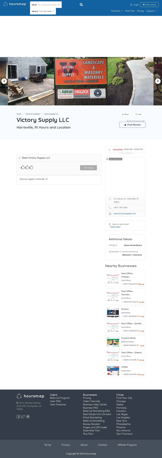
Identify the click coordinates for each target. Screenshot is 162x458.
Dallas (119, 404)
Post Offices (126, 280)
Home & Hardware (33, 114)
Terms (47, 445)
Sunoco (125, 309)
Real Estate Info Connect (97, 414)
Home (19, 114)
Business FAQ (90, 408)
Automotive (125, 313)
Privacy (66, 445)
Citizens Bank (128, 338)
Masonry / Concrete (132, 255)
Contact (102, 445)
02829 (126, 302)
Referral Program (60, 398)
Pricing (140, 11)
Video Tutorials (91, 401)
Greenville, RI (134, 360)
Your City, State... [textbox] (46, 11)
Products (115, 11)
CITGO (124, 367)
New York (121, 421)
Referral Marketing (94, 421)
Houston (121, 411)
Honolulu (121, 408)
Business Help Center (95, 404)
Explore (150, 11)
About (84, 445)
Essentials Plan (91, 430)
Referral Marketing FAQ (96, 411)
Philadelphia (123, 424)
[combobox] (43, 11)
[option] (32, 81)
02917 (126, 316)
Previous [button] (4, 81)
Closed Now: (118, 149)
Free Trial (130, 11)
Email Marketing (92, 417)
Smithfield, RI (134, 316)
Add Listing (149, 4)
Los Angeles (123, 417)
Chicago (121, 401)
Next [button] (158, 81)
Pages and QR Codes (95, 427)
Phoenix (121, 427)
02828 (126, 345)
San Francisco (124, 434)
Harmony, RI (133, 302)
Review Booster (91, 424)
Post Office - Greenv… (132, 353)
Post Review (132, 124)
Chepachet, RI (134, 284)
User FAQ (55, 401)
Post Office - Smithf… (131, 324)
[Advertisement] (81, 36)
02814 (126, 284)
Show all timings (126, 153)
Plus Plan (88, 434)
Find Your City (124, 398)
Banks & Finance (127, 342)
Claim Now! (115, 227)
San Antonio (123, 430)
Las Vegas (122, 414)
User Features (58, 404)
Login (136, 4)
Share (125, 114)
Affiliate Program (127, 445)
